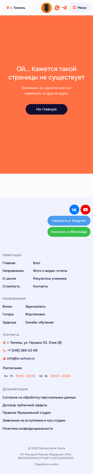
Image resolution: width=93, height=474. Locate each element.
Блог (36, 263)
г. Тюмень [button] (18, 8)
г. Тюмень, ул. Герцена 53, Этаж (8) (34, 342)
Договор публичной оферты (25, 405)
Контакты (40, 286)
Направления (13, 271)
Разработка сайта (47, 464)
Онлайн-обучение (39, 322)
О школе (9, 278)
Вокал (7, 306)
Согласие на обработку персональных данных (39, 397)
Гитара (8, 314)
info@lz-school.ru (21, 358)
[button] (7, 7)
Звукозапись (35, 306)
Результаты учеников (50, 278)
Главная (9, 263)
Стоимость (11, 286)
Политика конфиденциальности (28, 428)
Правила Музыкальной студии (27, 412)
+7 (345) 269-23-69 (22, 350)
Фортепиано (35, 314)
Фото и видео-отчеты (50, 271)
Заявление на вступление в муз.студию (34, 420)
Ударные (9, 322)
